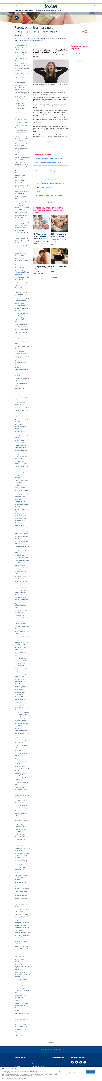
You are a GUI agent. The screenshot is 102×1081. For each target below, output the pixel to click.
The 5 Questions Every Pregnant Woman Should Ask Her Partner (21, 260)
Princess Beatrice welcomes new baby (20, 304)
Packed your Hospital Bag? (21, 197)
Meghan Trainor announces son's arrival (21, 729)
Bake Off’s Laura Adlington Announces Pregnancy (22, 158)
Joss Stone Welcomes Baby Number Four (21, 149)
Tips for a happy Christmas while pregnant (22, 389)
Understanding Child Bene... (44, 187)
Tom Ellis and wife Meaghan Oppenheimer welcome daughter (21, 642)
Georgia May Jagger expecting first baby (20, 486)
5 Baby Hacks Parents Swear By (21, 202)
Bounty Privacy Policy (57, 1064)
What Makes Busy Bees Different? (21, 778)
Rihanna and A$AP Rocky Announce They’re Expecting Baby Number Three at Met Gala (22, 224)
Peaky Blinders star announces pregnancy (21, 566)
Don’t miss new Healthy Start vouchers (21, 801)
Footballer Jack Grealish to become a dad (21, 481)
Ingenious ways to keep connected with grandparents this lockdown (21, 998)
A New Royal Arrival (20, 78)
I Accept (91, 1074)
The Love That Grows (21, 268)
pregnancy (52, 104)
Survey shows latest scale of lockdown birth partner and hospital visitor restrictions (22, 967)
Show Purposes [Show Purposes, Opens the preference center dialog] (90, 1077)
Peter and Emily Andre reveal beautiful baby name (21, 571)
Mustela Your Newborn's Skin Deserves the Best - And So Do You (21, 900)
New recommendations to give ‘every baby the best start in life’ (22, 916)
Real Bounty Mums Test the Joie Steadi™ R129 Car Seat (22, 948)
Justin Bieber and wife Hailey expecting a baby (21, 556)
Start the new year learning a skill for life (21, 984)
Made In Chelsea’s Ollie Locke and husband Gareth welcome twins (21, 701)
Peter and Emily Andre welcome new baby (21, 577)
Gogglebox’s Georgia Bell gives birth (22, 403)
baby (58, 92)
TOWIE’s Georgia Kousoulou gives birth (21, 441)
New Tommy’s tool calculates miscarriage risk (22, 931)
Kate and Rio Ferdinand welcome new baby (21, 724)
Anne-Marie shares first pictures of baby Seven (21, 532)
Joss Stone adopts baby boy (21, 411)
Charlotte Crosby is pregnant (20, 374)
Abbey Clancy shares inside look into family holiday (21, 670)
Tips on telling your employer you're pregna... (49, 162)
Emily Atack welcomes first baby (21, 476)
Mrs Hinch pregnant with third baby (21, 420)
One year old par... (41, 166)
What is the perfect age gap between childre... (49, 179)
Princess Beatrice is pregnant (20, 432)
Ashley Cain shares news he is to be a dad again (22, 587)
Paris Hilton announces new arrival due (21, 611)
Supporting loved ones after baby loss (21, 960)
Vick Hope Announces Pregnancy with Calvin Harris (21, 287)
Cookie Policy (55, 1067)
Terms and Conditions (57, 1062)
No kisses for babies (20, 738)
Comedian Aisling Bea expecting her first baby (21, 462)
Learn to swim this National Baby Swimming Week (22, 990)
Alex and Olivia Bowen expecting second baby (21, 64)
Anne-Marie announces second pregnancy (21, 81)
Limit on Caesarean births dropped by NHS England (22, 887)
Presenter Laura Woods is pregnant (22, 505)
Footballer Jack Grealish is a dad (22, 398)
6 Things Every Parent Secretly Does (21, 246)
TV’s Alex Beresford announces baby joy (20, 446)
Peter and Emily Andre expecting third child (21, 648)
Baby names (38, 10)
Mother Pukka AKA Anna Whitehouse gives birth (21, 416)
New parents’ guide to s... (43, 175)
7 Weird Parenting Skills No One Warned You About (21, 294)
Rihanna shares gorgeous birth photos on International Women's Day (22, 217)
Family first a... (40, 191)
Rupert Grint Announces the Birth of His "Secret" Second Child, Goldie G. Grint (21, 233)
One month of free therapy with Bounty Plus (22, 675)
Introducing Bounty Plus (21, 865)
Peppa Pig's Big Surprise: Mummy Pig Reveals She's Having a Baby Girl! (22, 207)
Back (35, 45)
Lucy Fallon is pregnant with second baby (21, 495)
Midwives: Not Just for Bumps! (21, 176)
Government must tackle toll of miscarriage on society (21, 789)
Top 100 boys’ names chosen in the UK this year (22, 921)
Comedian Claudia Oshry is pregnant (22, 379)
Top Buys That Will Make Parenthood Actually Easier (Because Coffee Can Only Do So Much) (22, 280)
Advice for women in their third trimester (22, 741)
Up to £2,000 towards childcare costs (21, 980)
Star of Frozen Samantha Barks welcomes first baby (22, 637)
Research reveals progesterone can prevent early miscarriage (22, 954)
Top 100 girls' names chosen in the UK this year (22, 926)
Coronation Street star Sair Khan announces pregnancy (21, 592)
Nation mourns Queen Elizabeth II (21, 905)
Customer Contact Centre (38, 1066)
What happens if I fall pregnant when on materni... (50, 195)
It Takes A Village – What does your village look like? (22, 319)
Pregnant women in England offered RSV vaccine (20, 426)
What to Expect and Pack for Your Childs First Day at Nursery (22, 855)
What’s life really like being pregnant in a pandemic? (22, 1025)
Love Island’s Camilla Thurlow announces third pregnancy (22, 599)
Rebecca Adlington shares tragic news (22, 632)
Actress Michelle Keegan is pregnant (22, 309)
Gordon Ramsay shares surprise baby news (21, 622)
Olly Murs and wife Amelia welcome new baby (22, 561)
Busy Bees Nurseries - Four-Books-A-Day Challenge (21, 815)
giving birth (39, 122)
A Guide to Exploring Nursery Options (20, 825)
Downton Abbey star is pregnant (21, 467)
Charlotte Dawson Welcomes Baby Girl (20, 109)
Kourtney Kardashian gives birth (22, 627)
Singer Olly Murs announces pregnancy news (21, 605)
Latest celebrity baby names (21, 883)
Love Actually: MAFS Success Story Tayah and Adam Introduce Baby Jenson (22, 165)
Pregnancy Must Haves (21, 329)
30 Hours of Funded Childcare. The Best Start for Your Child (22, 768)
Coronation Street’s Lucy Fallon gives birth (22, 314)
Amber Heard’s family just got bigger (22, 69)
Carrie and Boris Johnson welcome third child (22, 719)
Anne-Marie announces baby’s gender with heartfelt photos (21, 87)
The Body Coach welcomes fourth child (21, 514)
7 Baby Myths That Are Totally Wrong (21, 333)
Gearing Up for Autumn (21, 122)
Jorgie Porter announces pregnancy (22, 491)
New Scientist (44, 97)
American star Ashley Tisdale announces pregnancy (21, 520)
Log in (94, 5)
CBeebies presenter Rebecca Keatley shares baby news (21, 617)
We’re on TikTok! (19, 1010)
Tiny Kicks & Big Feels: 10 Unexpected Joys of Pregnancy (22, 54)
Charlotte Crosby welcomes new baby (20, 104)
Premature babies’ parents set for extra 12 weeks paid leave (22, 941)
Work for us (17, 1066)
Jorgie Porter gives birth (22, 407)
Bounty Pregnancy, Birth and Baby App (40, 1062)
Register (99, 5)
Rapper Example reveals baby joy (21, 436)
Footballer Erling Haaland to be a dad (22, 394)
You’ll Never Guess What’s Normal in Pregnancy (22, 299)
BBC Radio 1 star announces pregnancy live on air (22, 369)
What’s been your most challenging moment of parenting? (21, 1019)
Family (59, 10)
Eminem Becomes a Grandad (20, 114)
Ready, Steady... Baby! (21, 212)
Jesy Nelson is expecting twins (22, 342)
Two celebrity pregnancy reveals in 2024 (22, 582)
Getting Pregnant (19, 10)
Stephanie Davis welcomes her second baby (21, 362)
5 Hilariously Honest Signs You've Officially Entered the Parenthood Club (22, 138)
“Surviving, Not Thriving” (21, 872)
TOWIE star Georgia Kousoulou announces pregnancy (21, 527)
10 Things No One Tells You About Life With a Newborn (21, 47)
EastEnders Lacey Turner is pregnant (22, 384)
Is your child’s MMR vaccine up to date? (20, 868)
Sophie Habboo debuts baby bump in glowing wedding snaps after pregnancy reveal (21, 252)
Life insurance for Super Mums (21, 1030)
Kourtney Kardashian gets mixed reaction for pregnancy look (22, 687)
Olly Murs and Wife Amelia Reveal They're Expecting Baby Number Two (22, 191)
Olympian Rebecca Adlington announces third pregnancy (22, 707)
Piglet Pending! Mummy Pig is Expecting (21, 186)
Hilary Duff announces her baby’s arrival (22, 547)
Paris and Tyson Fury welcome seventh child (21, 664)
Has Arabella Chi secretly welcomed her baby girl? (22, 93)
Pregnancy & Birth (29, 10)
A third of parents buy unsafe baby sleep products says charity (21, 893)
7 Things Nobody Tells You (21, 59)
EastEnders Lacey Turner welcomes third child (22, 325)
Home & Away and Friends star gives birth (22, 551)
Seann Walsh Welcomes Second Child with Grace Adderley (22, 240)
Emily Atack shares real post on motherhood (21, 472)
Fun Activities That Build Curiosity (21, 762)
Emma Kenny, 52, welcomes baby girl (20, 118)
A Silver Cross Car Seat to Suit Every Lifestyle (22, 1035)
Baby (43, 10)
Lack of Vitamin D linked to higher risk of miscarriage (21, 877)
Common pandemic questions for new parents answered (22, 795)
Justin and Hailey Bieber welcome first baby (21, 451)
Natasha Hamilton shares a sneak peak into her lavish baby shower (22, 714)
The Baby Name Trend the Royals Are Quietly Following (22, 98)
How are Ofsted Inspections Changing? (21, 844)
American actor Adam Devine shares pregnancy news (22, 653)
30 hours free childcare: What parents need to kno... (50, 158)
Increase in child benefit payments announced (21, 861)
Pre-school (54, 10)
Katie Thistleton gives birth (21, 153)
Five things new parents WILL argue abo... (48, 171)
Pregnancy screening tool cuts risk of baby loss (22, 936)
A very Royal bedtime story (21, 746)
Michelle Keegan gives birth (21, 171)
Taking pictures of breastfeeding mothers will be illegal (22, 974)
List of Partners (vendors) (51, 1076)
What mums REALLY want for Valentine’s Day (22, 1014)
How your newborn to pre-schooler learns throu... (50, 183)
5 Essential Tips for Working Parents (20, 840)
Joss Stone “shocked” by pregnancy (22, 347)
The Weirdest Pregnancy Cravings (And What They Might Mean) (22, 272)
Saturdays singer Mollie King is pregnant (21, 510)
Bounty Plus (18, 750)
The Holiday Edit (19, 265)
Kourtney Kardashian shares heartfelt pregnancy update (20, 694)
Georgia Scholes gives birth (21, 126)
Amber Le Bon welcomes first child (22, 74)
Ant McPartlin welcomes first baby (21, 537)
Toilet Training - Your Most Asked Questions (22, 849)
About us (17, 1062)
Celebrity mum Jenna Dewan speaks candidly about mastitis (21, 456)
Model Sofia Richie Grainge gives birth (20, 500)
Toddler (48, 10)
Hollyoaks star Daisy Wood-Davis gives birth (21, 338)
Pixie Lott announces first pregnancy (22, 734)
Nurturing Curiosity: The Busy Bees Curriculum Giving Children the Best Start (21, 756)
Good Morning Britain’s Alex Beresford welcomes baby (22, 132)
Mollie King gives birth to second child (22, 357)
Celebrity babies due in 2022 (21, 783)
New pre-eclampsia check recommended (22, 910)
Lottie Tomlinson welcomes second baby (21, 352)
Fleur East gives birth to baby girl (21, 542)
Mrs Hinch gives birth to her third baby (21, 181)
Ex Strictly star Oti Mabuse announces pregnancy (20, 681)
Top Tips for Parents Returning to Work (20, 774)
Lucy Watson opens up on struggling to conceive (22, 659)
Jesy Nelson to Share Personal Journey (21, 144)
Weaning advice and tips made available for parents (21, 1005)
